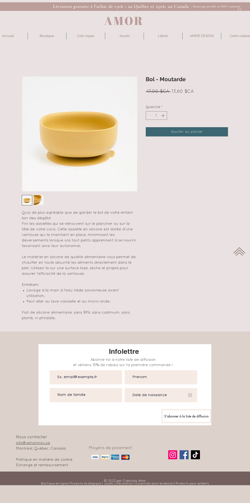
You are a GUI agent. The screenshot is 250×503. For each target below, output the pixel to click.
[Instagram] (172, 454)
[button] (239, 12)
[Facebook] (184, 454)
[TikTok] (195, 454)
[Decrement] (149, 115)
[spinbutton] (156, 115)
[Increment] (163, 115)
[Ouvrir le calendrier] (190, 395)
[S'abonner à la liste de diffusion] (186, 416)
